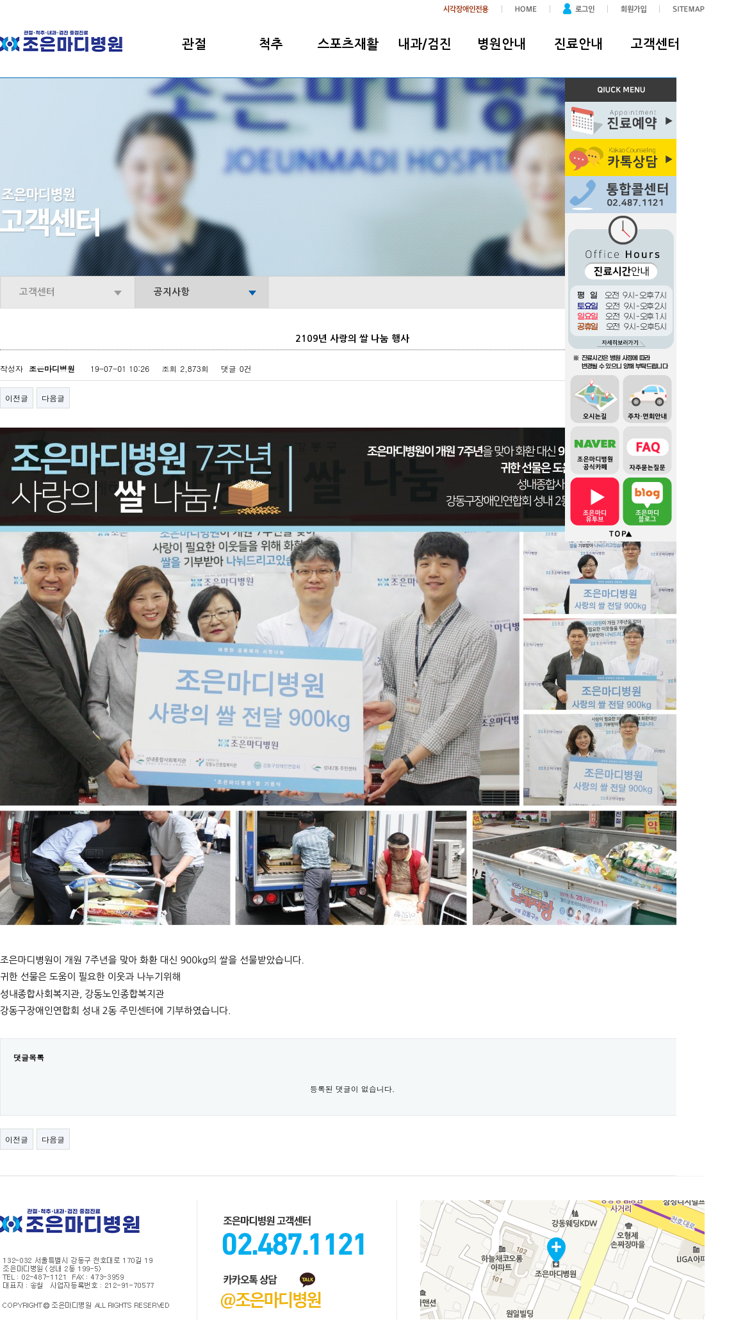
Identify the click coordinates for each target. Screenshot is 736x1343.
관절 (194, 44)
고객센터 (655, 44)
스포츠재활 (348, 44)
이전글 (16, 397)
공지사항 (172, 291)
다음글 (53, 397)
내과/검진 (425, 44)
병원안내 (501, 44)
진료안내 (578, 44)
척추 (271, 44)
